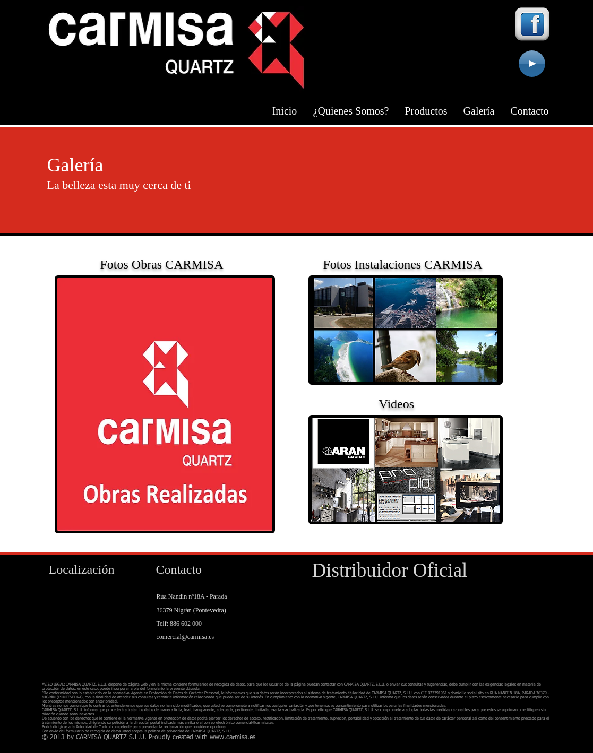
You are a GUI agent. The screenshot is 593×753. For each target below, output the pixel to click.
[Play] (532, 63)
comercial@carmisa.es (185, 637)
